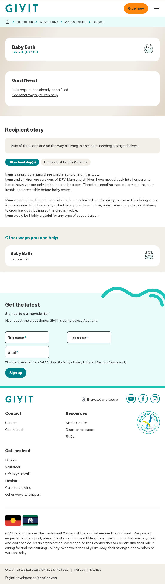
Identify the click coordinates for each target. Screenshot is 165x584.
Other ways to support (23, 494)
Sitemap (95, 570)
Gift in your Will (17, 474)
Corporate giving (18, 487)
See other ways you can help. (35, 95)
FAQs (70, 436)
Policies (79, 570)
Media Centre (76, 423)
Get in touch (14, 429)
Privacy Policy (82, 362)
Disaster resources (80, 429)
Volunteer (12, 467)
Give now (136, 8)
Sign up (15, 372)
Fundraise (12, 480)
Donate (11, 460)
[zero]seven (47, 578)
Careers (11, 423)
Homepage (21, 8)
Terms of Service (108, 362)
